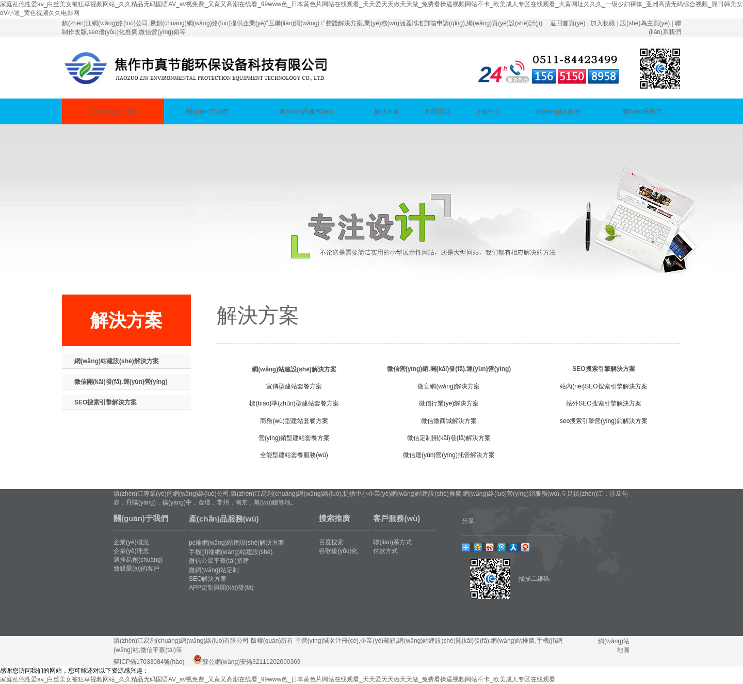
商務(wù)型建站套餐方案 (294, 421)
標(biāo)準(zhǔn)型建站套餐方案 (293, 403)
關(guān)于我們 (207, 111)
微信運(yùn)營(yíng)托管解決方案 (449, 455)
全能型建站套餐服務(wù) (294, 455)
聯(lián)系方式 (392, 542)
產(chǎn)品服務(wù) (306, 111)
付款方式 (385, 551)
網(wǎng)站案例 (558, 111)
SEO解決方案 (208, 578)
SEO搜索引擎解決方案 (105, 402)
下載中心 (488, 111)
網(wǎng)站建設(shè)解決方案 (116, 361)
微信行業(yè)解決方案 (449, 403)
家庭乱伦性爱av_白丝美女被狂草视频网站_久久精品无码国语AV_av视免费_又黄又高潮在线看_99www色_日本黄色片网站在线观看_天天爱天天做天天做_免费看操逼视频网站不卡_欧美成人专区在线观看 (277, 679)
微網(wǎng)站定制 (214, 570)
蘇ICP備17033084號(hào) (149, 661)
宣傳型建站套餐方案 (294, 386)
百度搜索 (331, 542)
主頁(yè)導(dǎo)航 (113, 111)
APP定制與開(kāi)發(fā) (221, 587)
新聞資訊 (437, 111)
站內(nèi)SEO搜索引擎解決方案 (603, 386)
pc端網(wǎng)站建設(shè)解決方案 (236, 542)
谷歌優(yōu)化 (338, 551)
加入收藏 (602, 23)
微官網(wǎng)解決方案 (448, 386)
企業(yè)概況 (131, 542)
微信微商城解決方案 (449, 421)
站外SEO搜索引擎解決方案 (603, 403)
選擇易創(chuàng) (138, 559)
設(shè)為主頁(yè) (645, 23)
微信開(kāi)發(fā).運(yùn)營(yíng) (121, 381)
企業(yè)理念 (131, 551)
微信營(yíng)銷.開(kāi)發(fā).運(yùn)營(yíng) (449, 368)
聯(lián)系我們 (642, 111)
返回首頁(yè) (568, 23)
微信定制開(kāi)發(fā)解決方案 (448, 438)
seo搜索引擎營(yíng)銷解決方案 (604, 421)
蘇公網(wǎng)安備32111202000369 (251, 661)
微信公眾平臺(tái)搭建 (219, 560)
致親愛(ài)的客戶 (136, 568)
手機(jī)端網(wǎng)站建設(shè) (230, 552)
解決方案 (387, 111)
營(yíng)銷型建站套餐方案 (294, 438)
